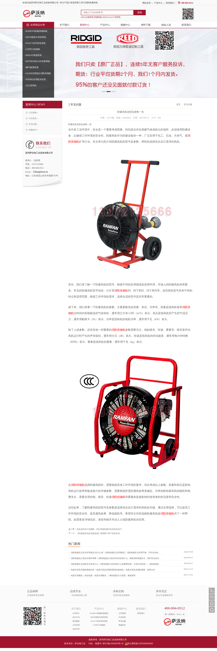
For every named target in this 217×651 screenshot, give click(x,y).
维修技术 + (32, 130)
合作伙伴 (76, 629)
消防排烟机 (121, 290)
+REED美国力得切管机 (35, 37)
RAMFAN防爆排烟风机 (99, 613)
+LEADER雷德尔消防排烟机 (38, 73)
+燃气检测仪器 (32, 67)
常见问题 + (32, 124)
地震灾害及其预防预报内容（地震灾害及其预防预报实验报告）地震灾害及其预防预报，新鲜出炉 (111, 569)
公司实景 (76, 625)
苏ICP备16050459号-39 (113, 643)
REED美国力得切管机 (99, 617)
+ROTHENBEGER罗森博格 (37, 61)
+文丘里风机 (30, 85)
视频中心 (125, 25)
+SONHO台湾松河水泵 (35, 79)
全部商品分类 (35, 25)
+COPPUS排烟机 (32, 49)
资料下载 (146, 25)
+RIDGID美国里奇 (33, 55)
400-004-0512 (185, 3)
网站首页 (146, 3)
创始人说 (166, 25)
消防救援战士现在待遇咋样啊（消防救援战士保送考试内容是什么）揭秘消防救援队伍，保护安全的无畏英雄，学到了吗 (115, 558)
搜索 (139, 12)
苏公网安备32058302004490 (139, 643)
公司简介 (76, 613)
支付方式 (76, 617)
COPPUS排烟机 (99, 625)
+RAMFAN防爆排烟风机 (36, 31)
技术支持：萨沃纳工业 (74, 643)
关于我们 (64, 25)
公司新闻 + (32, 112)
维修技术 (122, 625)
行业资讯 (122, 617)
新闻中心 (85, 25)
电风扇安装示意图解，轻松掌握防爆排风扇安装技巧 (99, 529)
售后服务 (76, 621)
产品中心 (158, 3)
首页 (178, 104)
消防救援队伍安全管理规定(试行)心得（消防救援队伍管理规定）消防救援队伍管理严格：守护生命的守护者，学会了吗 (115, 552)
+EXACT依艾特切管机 (35, 43)
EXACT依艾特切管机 (99, 621)
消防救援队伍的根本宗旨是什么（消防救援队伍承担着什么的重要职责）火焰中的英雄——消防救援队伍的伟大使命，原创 (115, 564)
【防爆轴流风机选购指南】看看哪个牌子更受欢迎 (98, 533)
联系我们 (170, 3)
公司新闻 (122, 613)
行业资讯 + (32, 118)
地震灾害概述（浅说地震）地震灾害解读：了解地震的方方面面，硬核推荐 (101, 575)
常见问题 (122, 621)
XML (90, 643)
